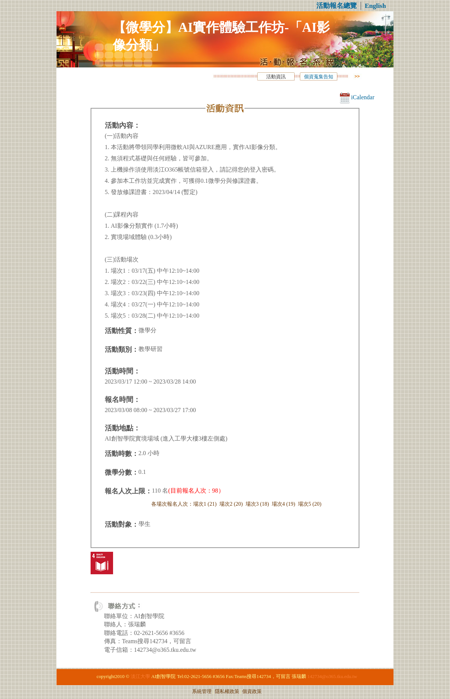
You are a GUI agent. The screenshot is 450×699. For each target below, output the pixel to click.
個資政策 (252, 691)
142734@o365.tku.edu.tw (332, 676)
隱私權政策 (227, 691)
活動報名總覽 (336, 5)
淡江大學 (140, 676)
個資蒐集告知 (318, 76)
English (375, 5)
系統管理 (202, 691)
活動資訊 (276, 76)
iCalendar (357, 97)
